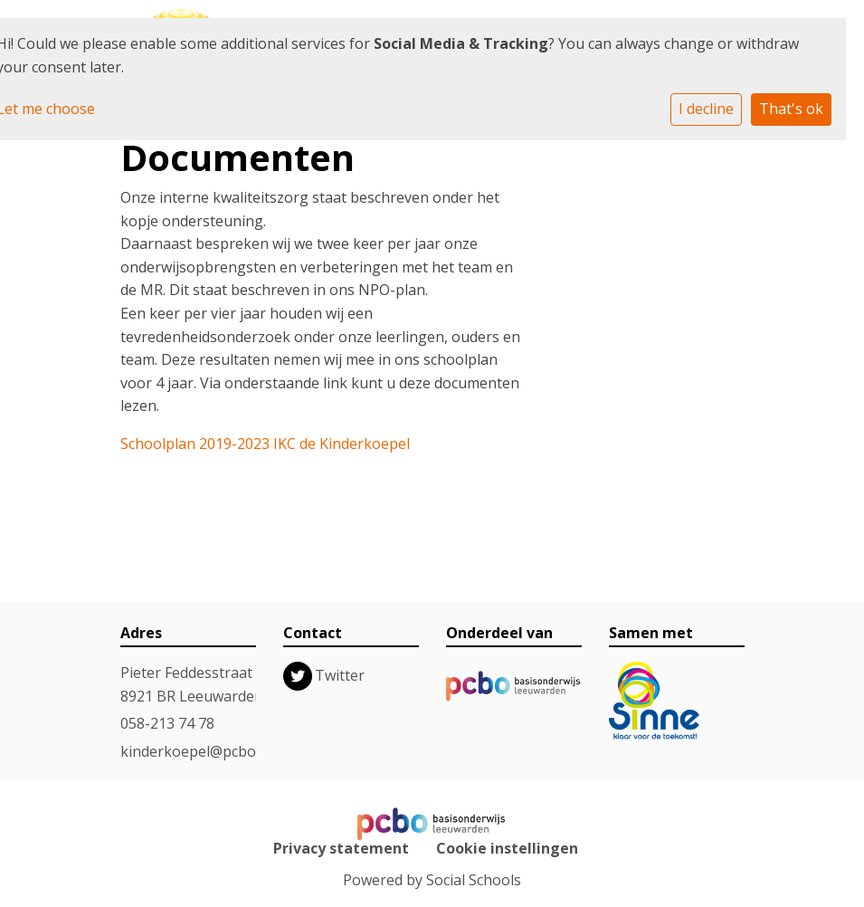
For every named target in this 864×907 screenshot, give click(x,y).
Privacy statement (341, 848)
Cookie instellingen (507, 848)
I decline (706, 109)
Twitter (340, 675)
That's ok (791, 109)
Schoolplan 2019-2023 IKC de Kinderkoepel (265, 444)
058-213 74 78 (167, 723)
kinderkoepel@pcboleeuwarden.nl (235, 751)
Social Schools (473, 880)
